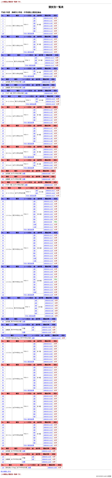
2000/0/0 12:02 (48, 211)
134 (3, 76)
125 (3, 390)
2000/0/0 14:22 (48, 443)
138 (3, 332)
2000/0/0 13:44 (48, 154)
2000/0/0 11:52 (48, 201)
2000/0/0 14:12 (48, 437)
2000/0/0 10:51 (48, 411)
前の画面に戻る (6, 471)
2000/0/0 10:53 (48, 414)
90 (3, 359)
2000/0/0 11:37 (48, 128)
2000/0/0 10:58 (48, 18)
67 (3, 274)
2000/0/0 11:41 (48, 131)
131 (3, 263)
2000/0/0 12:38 (48, 269)
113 (3, 435)
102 (3, 401)
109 (3, 425)
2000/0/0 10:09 (48, 356)
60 (3, 250)
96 (3, 380)
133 (3, 168)
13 (3, 60)
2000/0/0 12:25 (48, 248)
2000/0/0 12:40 (48, 271)
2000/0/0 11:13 (48, 31)
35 (3, 154)
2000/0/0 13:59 (48, 430)
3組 (34, 23)
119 (3, 459)
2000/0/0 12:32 (48, 255)
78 (3, 310)
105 (3, 409)
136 (3, 157)
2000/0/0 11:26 (48, 109)
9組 (34, 222)
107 (3, 414)
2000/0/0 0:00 (48, 222)
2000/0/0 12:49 (48, 282)
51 (3, 222)
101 (3, 398)
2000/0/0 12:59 (48, 162)
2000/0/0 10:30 (48, 382)
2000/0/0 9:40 (49, 310)
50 (3, 219)
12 (3, 57)
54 (3, 235)
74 (3, 300)
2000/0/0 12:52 (48, 287)
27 (3, 128)
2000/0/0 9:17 (49, 303)
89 (3, 356)
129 (3, 143)
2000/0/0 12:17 (48, 235)
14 (3, 63)
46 (3, 209)
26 (3, 120)
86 (3, 349)
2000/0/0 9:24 (49, 305)
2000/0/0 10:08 (48, 354)
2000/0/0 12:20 (48, 240)
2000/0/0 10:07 (48, 351)
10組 (34, 224)
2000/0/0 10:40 (48, 398)
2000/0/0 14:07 (48, 435)
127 (3, 52)
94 (3, 375)
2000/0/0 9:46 (49, 313)
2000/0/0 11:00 (46, 456)
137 (3, 419)
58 (3, 245)
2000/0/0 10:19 (48, 372)
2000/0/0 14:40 (50, 193)
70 (3, 282)
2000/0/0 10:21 (48, 375)
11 (3, 49)
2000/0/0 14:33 (50, 101)
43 (3, 201)
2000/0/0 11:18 (48, 42)
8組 (34, 219)
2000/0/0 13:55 (48, 427)
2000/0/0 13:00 (46, 327)
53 (3, 227)
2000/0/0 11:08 (48, 26)
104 (3, 406)
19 (3, 93)
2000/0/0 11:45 (48, 136)
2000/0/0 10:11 (48, 359)
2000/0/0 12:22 (48, 243)
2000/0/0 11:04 (48, 23)
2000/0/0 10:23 (48, 377)
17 (3, 82)
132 (3, 295)
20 (3, 99)
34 (3, 152)
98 (3, 385)
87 (3, 351)
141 (3, 195)
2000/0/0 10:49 (48, 409)
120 (3, 467)
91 (3, 367)
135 (3, 65)
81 (3, 327)
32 (3, 141)
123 (3, 316)
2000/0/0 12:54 (48, 289)
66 (3, 271)
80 (3, 321)
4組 (34, 26)
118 (3, 456)
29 (3, 133)
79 (3, 313)
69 (3, 279)
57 (3, 243)
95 (3, 377)
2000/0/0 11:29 (48, 112)
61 (3, 253)
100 (3, 396)
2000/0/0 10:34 (48, 388)
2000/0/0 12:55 (48, 292)
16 (3, 73)
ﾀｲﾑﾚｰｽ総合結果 (29, 33)
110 (3, 427)
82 (3, 330)
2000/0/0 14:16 (48, 440)
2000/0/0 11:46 (48, 138)
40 (3, 185)
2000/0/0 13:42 (48, 152)
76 (3, 305)
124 (3, 361)
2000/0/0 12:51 (48, 284)
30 (3, 136)
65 (3, 269)
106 (3, 411)
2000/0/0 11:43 (48, 133)
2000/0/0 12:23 (48, 245)
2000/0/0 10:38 (48, 396)
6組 (34, 31)
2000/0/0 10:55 (48, 149)
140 (3, 104)
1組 (34, 18)
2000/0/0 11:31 (48, 115)
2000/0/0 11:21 (48, 47)
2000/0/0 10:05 (48, 349)
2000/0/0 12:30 (48, 253)
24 (3, 115)
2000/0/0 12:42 (48, 274)
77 (3, 308)
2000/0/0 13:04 (48, 165)
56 (3, 240)
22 (3, 109)
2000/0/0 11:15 (48, 39)
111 (3, 430)
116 (3, 443)
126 (3, 33)
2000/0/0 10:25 (48, 380)
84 (3, 343)
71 (3, 284)
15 (3, 71)
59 (3, 248)
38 (3, 173)
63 (3, 258)
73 (3, 289)
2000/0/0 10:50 (46, 321)
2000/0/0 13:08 (48, 73)
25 (3, 117)
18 (3, 87)
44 (3, 204)
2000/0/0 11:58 (48, 209)
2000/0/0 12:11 (48, 224)
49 (3, 216)
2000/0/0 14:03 (48, 432)
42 (3, 193)
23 (3, 112)
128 (3, 122)
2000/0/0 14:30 (50, 99)
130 (3, 229)
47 (3, 211)
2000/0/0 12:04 (48, 216)
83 (3, 338)
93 (3, 372)
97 (3, 382)
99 (3, 388)
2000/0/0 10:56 (48, 416)
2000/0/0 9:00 (46, 82)
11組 (34, 227)
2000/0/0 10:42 (48, 401)
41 (3, 190)
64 (3, 261)
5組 (34, 28)
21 (3, 101)
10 (3, 47)
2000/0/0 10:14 (48, 367)
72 (3, 287)
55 (3, 238)
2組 (34, 20)
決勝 (23, 82)
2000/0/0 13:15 (49, 57)
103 (3, 404)
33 (3, 149)
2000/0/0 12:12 (48, 227)
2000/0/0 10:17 (48, 370)
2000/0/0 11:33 (48, 117)
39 (3, 179)
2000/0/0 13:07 (48, 71)
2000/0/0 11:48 (48, 141)
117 (3, 451)
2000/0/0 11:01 (48, 20)
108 (3, 416)
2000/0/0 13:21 (49, 60)
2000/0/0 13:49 (48, 425)
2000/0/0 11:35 (48, 120)
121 (3, 292)
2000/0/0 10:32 (48, 385)
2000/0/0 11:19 (48, 44)
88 (3, 354)
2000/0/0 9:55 (48, 343)
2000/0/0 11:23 (48, 49)
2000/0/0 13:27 (49, 63)
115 (3, 440)
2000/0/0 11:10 (48, 28)
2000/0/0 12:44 (48, 277)
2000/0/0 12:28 (48, 250)
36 (3, 162)
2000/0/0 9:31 (49, 308)
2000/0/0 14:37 (50, 190)
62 (3, 255)
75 (3, 303)
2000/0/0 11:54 (48, 204)
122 (3, 462)
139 (3, 445)
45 (3, 206)
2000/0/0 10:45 (48, 404)
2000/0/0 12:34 (48, 258)
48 (3, 214)
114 (3, 437)
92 (3, 370)
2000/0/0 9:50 (48, 185)
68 (3, 277)
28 (3, 131)
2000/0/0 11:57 (48, 206)
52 (3, 224)
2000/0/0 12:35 (48, 261)
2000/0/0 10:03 (48, 346)
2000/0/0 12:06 (48, 219)
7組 (34, 216)
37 (3, 165)
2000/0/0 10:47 (48, 406)
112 (3, 432)
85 (3, 346)
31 (3, 138)
